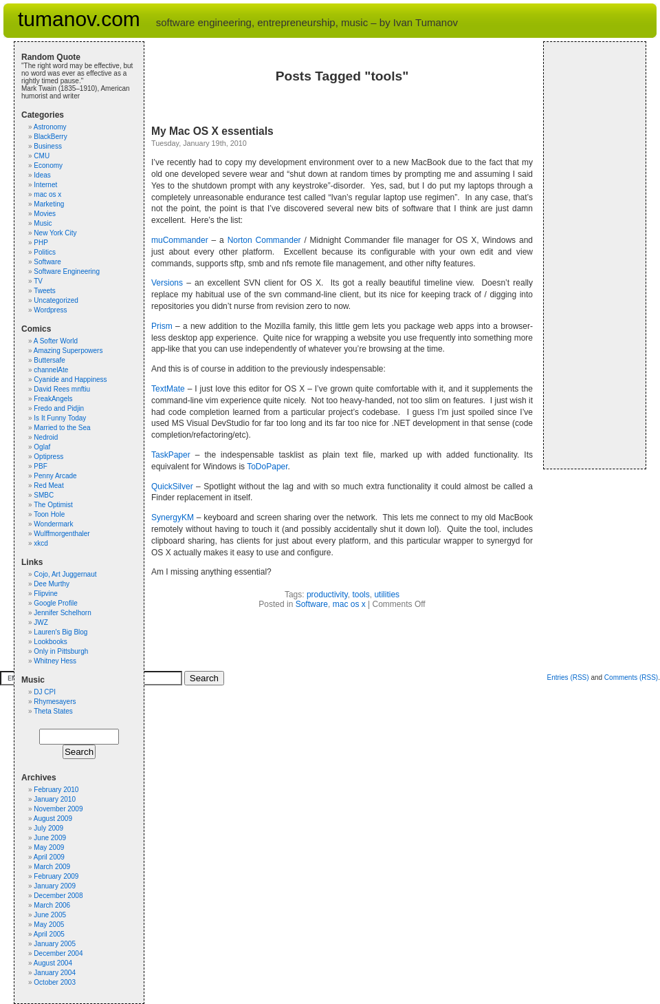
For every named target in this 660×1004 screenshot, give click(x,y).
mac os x (349, 604)
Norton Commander (264, 240)
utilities (386, 594)
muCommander (179, 240)
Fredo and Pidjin (59, 408)
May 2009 (49, 847)
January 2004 (55, 972)
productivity (327, 594)
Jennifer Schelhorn (62, 613)
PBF (40, 466)
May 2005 (49, 924)
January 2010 (55, 799)
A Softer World (56, 341)
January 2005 (55, 944)
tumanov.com (79, 19)
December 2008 (58, 895)
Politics (45, 252)
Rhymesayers (55, 701)
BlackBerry (50, 136)
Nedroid (46, 437)
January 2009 (55, 886)
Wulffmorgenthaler (61, 533)
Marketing (49, 204)
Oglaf (42, 447)
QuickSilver (172, 486)
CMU (42, 156)
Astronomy (50, 127)
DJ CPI (45, 692)
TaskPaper (170, 455)
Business (48, 146)
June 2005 (50, 915)
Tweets (45, 291)
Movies (45, 213)
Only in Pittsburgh (61, 651)
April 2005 (49, 934)
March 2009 (52, 867)
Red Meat (48, 485)
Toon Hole (49, 514)
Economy (48, 165)
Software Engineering (67, 271)
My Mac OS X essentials (212, 131)
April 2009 (49, 857)
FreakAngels (53, 399)
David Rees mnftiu (62, 389)
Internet (45, 185)
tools (360, 594)
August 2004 (53, 963)
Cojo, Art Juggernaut (65, 574)
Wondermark (53, 524)
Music (43, 223)
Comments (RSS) (631, 677)
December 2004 (58, 953)
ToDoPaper (267, 466)
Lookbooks (50, 641)
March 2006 (52, 905)
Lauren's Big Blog (60, 632)
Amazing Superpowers (68, 350)
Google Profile (55, 603)
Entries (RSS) (567, 677)
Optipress (48, 456)
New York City (55, 233)
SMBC (44, 495)
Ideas (42, 175)
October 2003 (55, 982)
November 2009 (58, 809)
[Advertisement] (592, 255)
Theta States (53, 711)
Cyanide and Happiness (70, 379)
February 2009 (56, 876)
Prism (162, 326)
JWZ (41, 622)
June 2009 (50, 838)
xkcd (41, 543)
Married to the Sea (62, 427)
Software (312, 604)
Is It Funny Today (60, 418)
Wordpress (50, 310)
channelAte (51, 370)
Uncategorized (56, 300)
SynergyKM (172, 517)
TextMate (168, 389)
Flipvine (45, 593)
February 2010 (56, 789)
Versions (167, 283)
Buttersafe (49, 360)
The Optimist (53, 505)
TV (38, 281)
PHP (41, 242)
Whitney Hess (55, 661)
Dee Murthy (51, 584)
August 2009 (53, 818)
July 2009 (48, 828)
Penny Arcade (55, 476)
